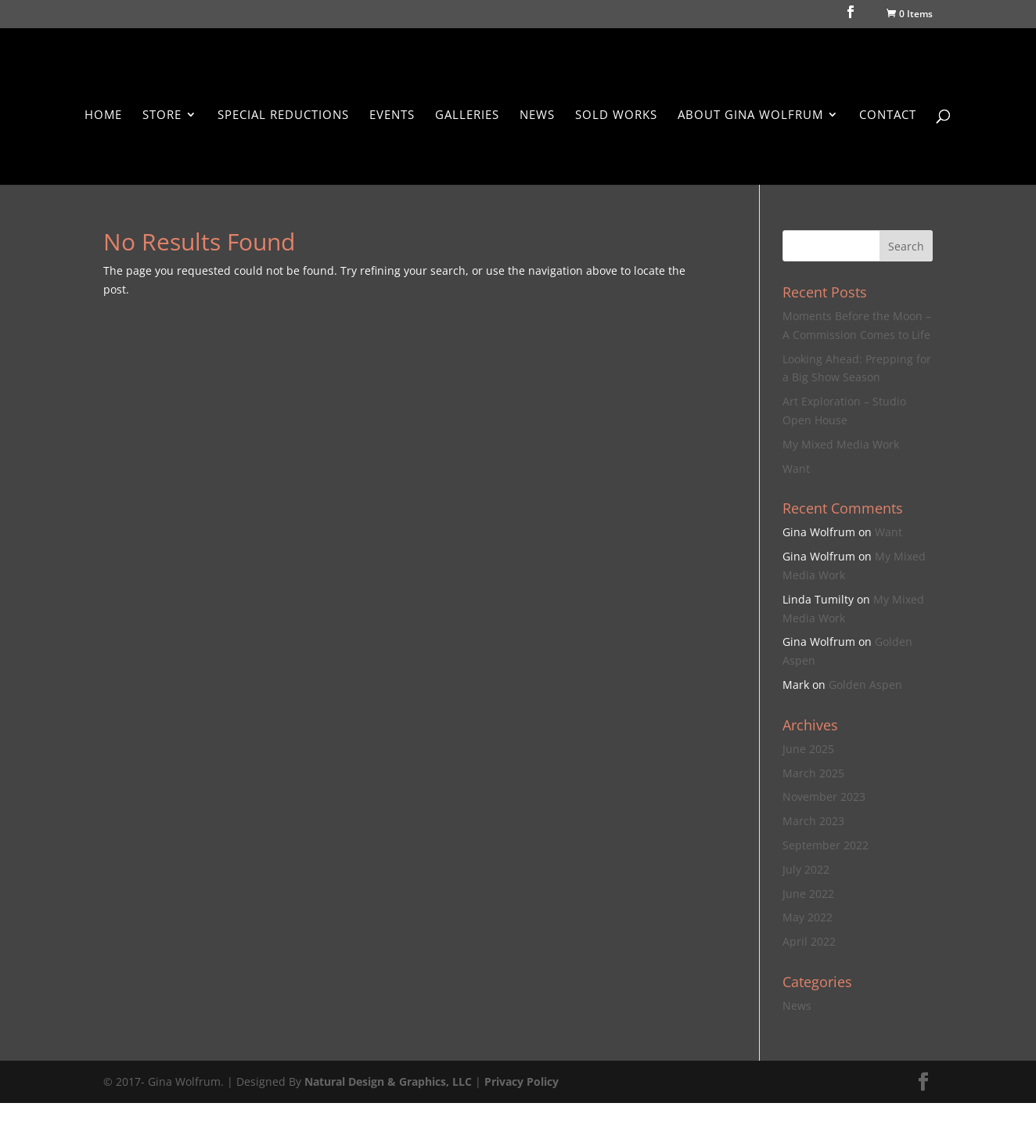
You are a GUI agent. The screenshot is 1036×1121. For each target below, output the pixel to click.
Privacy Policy (521, 1081)
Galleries (467, 115)
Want (796, 468)
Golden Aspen (865, 684)
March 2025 (813, 773)
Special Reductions (283, 115)
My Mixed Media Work (840, 444)
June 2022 (808, 893)
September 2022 (825, 845)
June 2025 (808, 748)
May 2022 (807, 917)
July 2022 (805, 869)
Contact (887, 115)
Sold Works (616, 115)
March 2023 (813, 820)
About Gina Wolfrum (750, 115)
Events (392, 115)
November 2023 (823, 796)
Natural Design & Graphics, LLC (388, 1081)
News (537, 115)
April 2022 (809, 941)
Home (103, 115)
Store (162, 115)
